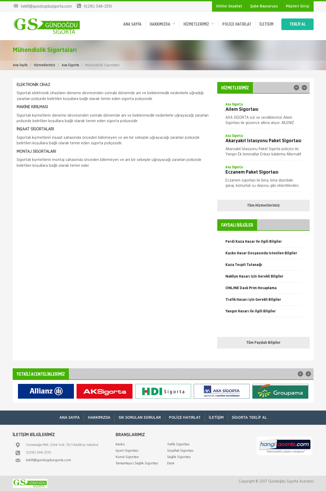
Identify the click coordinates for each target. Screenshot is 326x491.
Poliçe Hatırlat (236, 24)
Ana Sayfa (20, 65)
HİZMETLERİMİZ (198, 23)
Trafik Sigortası (178, 444)
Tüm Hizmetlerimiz (263, 205)
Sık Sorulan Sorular (140, 418)
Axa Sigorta (70, 65)
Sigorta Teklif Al (249, 418)
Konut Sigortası (127, 457)
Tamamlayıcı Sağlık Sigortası (137, 463)
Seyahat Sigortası (180, 450)
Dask (170, 463)
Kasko (120, 444)
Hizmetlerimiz (44, 65)
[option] (263, 115)
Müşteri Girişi (297, 6)
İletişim (266, 24)
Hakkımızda (162, 23)
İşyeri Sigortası (127, 450)
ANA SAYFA (132, 24)
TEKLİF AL (298, 24)
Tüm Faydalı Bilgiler (263, 343)
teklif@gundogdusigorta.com (48, 460)
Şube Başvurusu (264, 6)
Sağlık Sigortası (179, 457)
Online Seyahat (229, 6)
